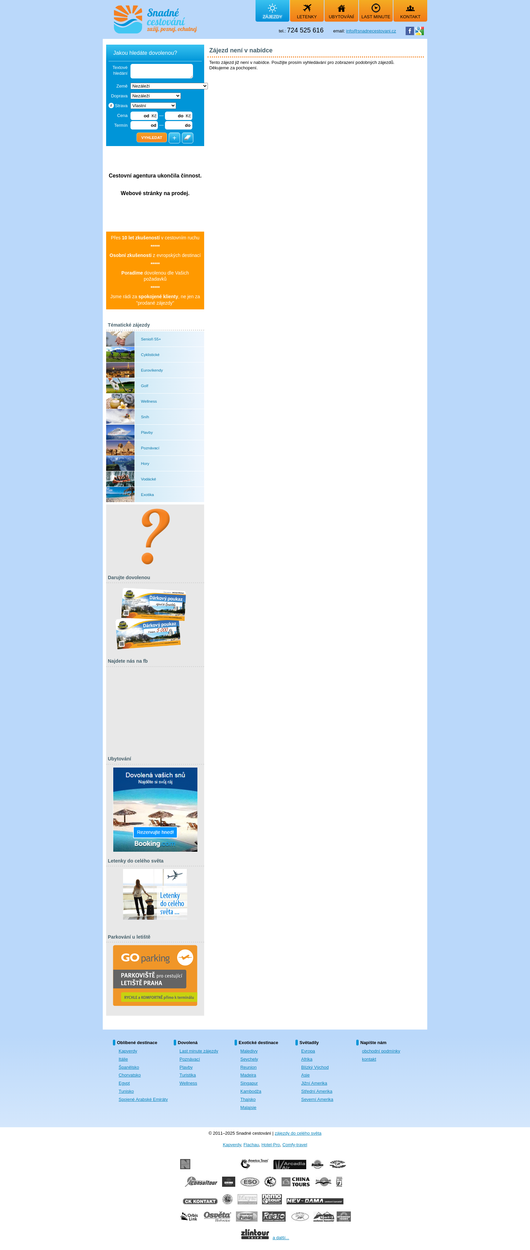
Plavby (186, 1067)
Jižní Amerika (314, 1083)
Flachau (251, 1144)
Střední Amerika (316, 1091)
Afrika (306, 1059)
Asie (305, 1075)
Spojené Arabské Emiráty (143, 1099)
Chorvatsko (130, 1075)
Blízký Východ (315, 1067)
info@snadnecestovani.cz (371, 30)
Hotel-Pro (270, 1144)
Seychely (249, 1059)
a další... (280, 1237)
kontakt (369, 1059)
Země (121, 86)
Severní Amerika (317, 1099)
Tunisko (126, 1091)
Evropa (308, 1051)
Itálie (123, 1059)
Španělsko (129, 1067)
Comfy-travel (294, 1144)
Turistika (187, 1075)
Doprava (119, 95)
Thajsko (248, 1099)
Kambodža (250, 1091)
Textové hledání (120, 70)
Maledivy (249, 1051)
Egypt (124, 1083)
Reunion (248, 1067)
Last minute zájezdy (198, 1051)
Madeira (248, 1075)
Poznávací (189, 1059)
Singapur (249, 1083)
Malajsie (248, 1107)
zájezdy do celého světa (298, 1133)
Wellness (188, 1083)
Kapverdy (128, 1051)
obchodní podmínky (381, 1051)
